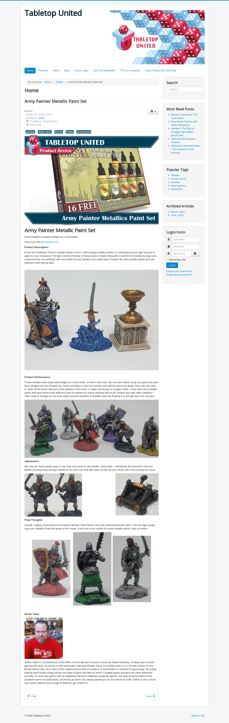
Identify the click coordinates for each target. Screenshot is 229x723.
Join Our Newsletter (104, 70)
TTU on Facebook (130, 70)
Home (30, 70)
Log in (172, 265)
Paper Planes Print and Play (160, 70)
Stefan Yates (45, 132)
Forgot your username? (179, 271)
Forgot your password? (179, 274)
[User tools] (153, 111)
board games (178, 185)
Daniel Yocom (178, 178)
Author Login (81, 70)
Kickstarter (177, 189)
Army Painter (83, 132)
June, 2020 (177, 215)
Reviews (43, 70)
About (56, 70)
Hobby (41, 117)
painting (30, 132)
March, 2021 (178, 211)
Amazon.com (51, 242)
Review (58, 132)
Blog (66, 70)
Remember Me (177, 259)
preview (175, 182)
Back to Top (198, 715)
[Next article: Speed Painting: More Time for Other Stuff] (151, 696)
